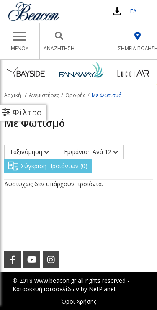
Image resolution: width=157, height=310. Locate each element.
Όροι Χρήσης (78, 301)
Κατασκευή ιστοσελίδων (46, 289)
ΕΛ (133, 11)
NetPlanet (102, 289)
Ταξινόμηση (29, 152)
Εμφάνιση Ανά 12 (91, 152)
